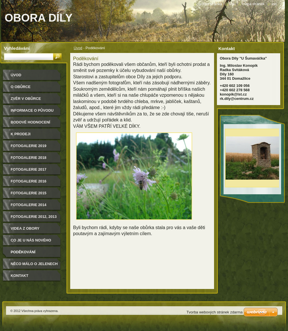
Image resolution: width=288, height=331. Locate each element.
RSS (274, 4)
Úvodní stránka (210, 4)
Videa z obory (25, 228)
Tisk (232, 4)
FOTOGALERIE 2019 (28, 146)
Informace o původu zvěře (32, 112)
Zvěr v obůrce (26, 98)
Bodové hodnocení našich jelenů (30, 124)
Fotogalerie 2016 (28, 181)
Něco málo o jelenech (34, 264)
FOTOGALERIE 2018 (28, 157)
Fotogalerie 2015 (28, 193)
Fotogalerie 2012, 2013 (34, 216)
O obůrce (20, 87)
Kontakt (19, 275)
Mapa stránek (253, 4)
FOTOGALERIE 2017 (28, 169)
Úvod (78, 48)
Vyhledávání (17, 48)
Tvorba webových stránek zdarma (214, 312)
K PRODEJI (20, 134)
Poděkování (23, 252)
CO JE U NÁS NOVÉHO (31, 240)
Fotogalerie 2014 (28, 205)
